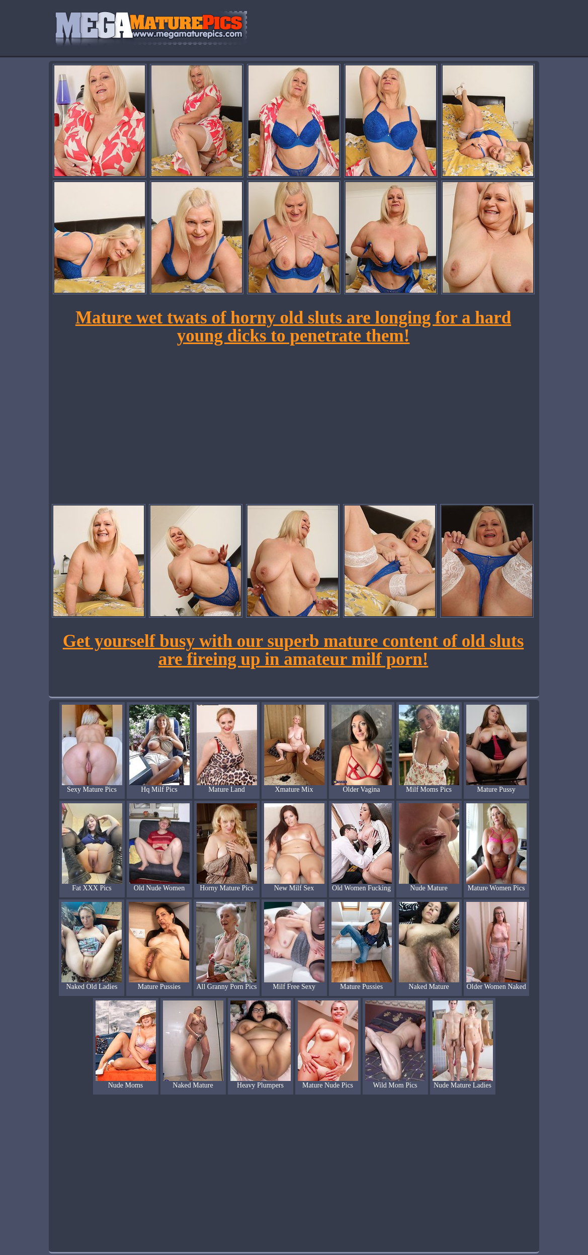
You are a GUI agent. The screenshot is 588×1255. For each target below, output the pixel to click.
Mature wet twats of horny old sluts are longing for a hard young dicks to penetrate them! (293, 327)
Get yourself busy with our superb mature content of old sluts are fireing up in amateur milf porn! (293, 650)
